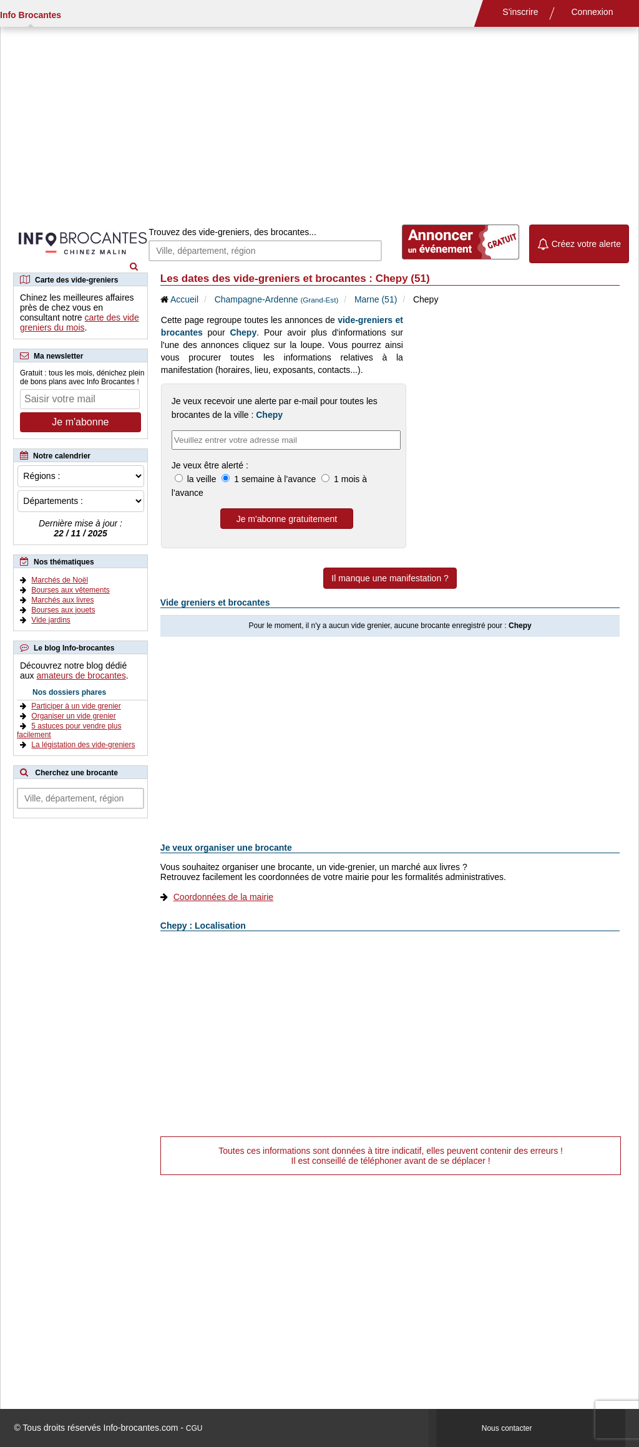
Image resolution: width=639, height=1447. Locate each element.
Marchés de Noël (59, 580)
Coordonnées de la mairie (223, 897)
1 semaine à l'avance (275, 479)
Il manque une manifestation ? (390, 578)
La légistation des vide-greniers (83, 744)
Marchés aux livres (62, 600)
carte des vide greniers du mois (79, 322)
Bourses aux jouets (63, 610)
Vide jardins (50, 620)
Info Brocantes (30, 15)
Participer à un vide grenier (75, 706)
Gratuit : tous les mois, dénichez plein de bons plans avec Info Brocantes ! (82, 377)
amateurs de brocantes (80, 675)
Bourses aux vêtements (70, 590)
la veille (201, 479)
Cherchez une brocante (76, 772)
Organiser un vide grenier (73, 716)
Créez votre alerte (579, 244)
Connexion (592, 12)
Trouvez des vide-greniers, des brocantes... (232, 232)
